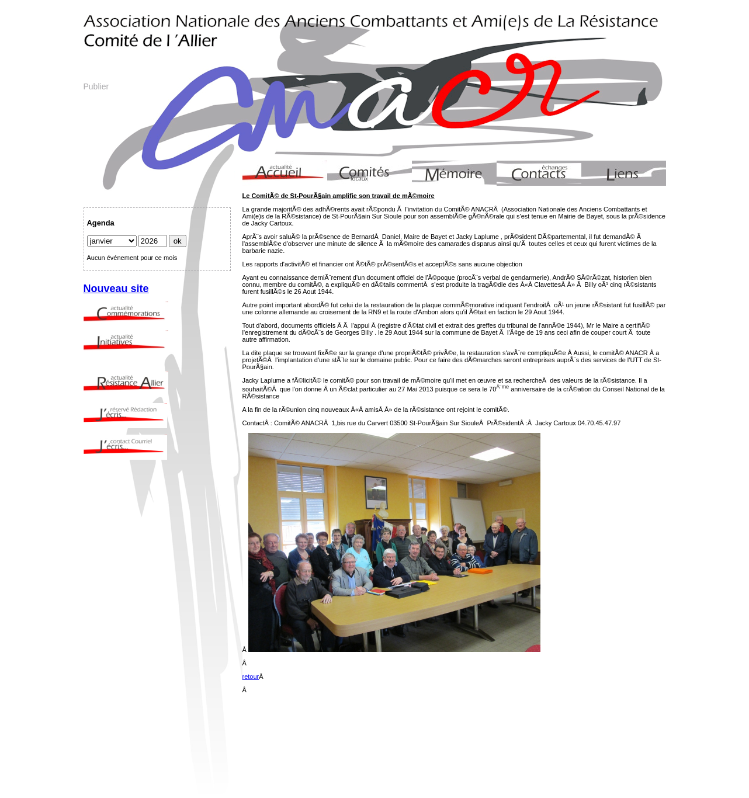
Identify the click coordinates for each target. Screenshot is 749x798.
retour (250, 676)
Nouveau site (116, 288)
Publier (96, 86)
